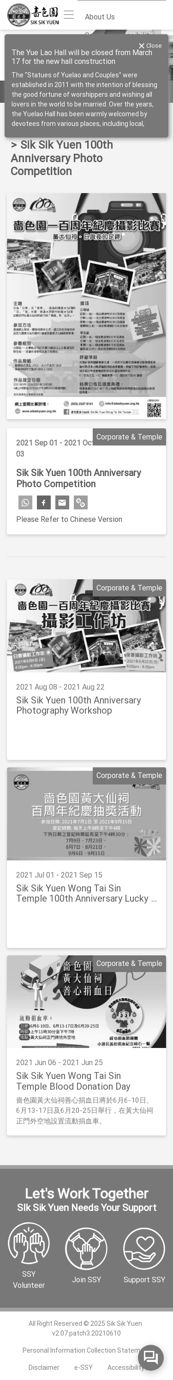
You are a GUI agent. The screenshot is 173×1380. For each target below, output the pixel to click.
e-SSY (83, 1367)
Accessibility (125, 1367)
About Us (100, 17)
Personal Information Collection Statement (86, 1350)
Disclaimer (44, 1367)
